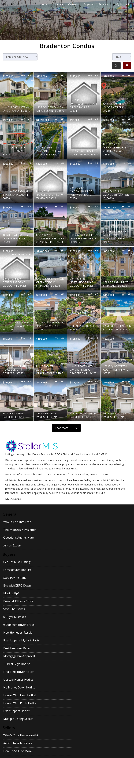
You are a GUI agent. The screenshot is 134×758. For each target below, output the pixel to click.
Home (43, 4)
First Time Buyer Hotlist (18, 601)
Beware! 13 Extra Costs (80, 562)
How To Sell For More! (17, 649)
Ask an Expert (74, 529)
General (10, 514)
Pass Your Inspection (17, 657)
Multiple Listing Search (18, 624)
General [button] (73, 4)
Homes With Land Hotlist (81, 609)
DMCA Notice (13, 498)
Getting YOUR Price (77, 688)
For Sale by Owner (77, 664)
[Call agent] (11, 4)
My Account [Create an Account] (121, 4)
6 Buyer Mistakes (76, 569)
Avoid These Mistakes (79, 641)
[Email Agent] (5, 4)
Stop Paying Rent (14, 554)
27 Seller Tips (12, 664)
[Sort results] (20, 56)
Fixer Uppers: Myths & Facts (21, 585)
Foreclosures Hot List (79, 546)
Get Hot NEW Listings (17, 546)
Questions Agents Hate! (18, 529)
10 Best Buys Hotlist (78, 593)
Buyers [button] (88, 4)
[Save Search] (127, 65)
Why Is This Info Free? (17, 521)
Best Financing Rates (78, 585)
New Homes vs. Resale (79, 577)
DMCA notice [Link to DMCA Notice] (67, 754)
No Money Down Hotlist (19, 609)
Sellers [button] (102, 4)
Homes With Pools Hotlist (20, 616)
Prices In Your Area (77, 649)
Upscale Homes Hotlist (80, 601)
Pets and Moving (14, 696)
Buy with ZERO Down (79, 554)
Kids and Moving (76, 696)
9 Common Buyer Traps (19, 577)
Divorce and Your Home (80, 657)
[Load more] (66, 428)
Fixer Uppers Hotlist (78, 616)
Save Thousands (14, 569)
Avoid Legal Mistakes (79, 680)
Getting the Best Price (17, 688)
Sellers (9, 633)
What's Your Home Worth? (20, 641)
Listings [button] (57, 4)
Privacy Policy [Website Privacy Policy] (113, 739)
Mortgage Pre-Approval (19, 593)
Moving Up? (11, 562)
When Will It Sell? (76, 672)
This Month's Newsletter (81, 521)
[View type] (121, 56)
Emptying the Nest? (16, 680)
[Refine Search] (115, 65)
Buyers (9, 538)
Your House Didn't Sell (18, 672)
